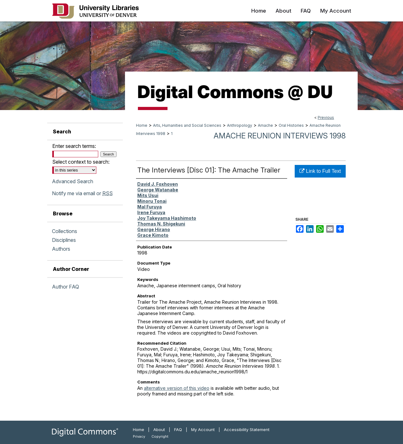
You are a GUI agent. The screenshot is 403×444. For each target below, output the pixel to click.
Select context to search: (81, 162)
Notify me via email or (82, 193)
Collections (64, 231)
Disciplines (64, 240)
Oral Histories (291, 125)
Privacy (139, 436)
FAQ (178, 429)
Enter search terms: (74, 146)
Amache (265, 125)
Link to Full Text (320, 171)
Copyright (159, 436)
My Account (203, 429)
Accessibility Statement (247, 429)
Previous (326, 117)
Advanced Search (72, 181)
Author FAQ (65, 286)
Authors (61, 249)
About (159, 429)
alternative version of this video (176, 388)
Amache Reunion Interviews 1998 (279, 135)
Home (141, 125)
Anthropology (239, 125)
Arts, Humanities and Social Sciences (187, 125)
